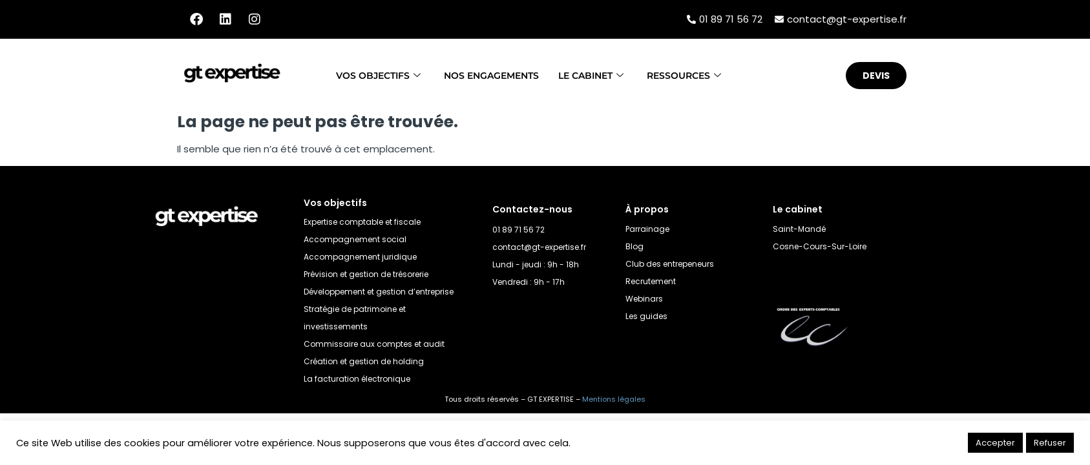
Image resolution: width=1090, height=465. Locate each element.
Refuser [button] (1050, 443)
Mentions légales (613, 399)
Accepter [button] (995, 443)
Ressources (693, 75)
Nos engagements (489, 75)
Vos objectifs (369, 75)
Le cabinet (595, 75)
